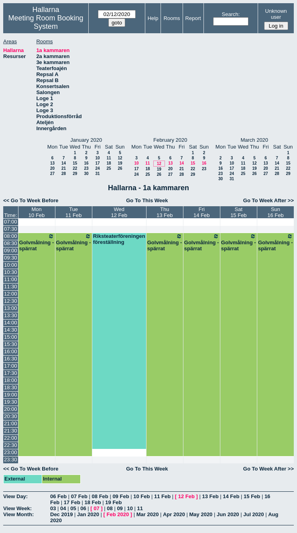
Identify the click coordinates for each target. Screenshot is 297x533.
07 (96, 508)
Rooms (171, 18)
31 (97, 173)
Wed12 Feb (119, 212)
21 (63, 168)
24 (97, 168)
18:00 (10, 380)
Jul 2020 (253, 514)
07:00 (10, 222)
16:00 (10, 351)
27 (52, 173)
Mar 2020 (147, 514)
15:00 (10, 337)
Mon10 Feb (36, 212)
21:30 (10, 431)
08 (109, 508)
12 (120, 158)
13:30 (10, 315)
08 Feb (100, 496)
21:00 (10, 423)
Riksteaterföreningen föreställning (119, 239)
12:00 (10, 294)
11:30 (10, 287)
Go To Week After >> (268, 200)
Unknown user (276, 14)
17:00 (10, 366)
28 (63, 173)
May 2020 (201, 514)
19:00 (10, 395)
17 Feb (72, 502)
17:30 (10, 373)
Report (193, 18)
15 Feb (252, 496)
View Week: (17, 508)
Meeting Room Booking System (45, 22)
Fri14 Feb (201, 212)
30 (86, 173)
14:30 (10, 330)
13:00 (10, 308)
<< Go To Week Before (31, 200)
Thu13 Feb (165, 212)
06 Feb (58, 496)
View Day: (15, 496)
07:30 (10, 229)
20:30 (10, 416)
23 (86, 168)
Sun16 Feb (275, 212)
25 (108, 168)
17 (97, 163)
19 (120, 163)
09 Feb (120, 496)
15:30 (10, 344)
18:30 (10, 387)
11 (108, 158)
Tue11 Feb (73, 212)
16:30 (10, 359)
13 (52, 163)
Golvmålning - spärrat (36, 242)
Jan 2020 (88, 514)
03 (53, 508)
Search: (231, 14)
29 (75, 173)
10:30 (10, 272)
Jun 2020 (228, 514)
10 (97, 158)
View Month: (18, 514)
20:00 (10, 409)
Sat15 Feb (238, 212)
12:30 (10, 301)
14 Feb (231, 496)
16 (86, 163)
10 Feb (141, 496)
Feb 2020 (118, 514)
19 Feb (113, 502)
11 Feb (162, 496)
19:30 (10, 402)
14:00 (10, 323)
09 (119, 508)
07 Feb (79, 496)
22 (75, 168)
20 (52, 168)
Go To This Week (147, 200)
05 (73, 508)
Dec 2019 (61, 514)
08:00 (10, 236)
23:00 (10, 452)
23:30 (10, 460)
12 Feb (186, 496)
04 (63, 508)
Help (153, 18)
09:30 (10, 258)
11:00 (10, 279)
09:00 (10, 250)
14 (63, 163)
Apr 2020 (174, 514)
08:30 (10, 243)
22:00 (10, 438)
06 (83, 508)
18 (108, 163)
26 (120, 168)
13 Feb (210, 496)
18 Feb (93, 502)
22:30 (10, 445)
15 (75, 163)
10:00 (10, 265)
